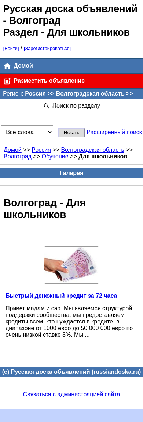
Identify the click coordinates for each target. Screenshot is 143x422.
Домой (18, 66)
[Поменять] (47, 104)
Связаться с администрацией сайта (71, 394)
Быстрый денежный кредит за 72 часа (61, 296)
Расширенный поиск (114, 132)
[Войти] (11, 48)
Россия (41, 150)
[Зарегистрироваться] (47, 48)
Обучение (54, 156)
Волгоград (18, 156)
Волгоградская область (92, 150)
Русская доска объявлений (70, 8)
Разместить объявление (44, 81)
